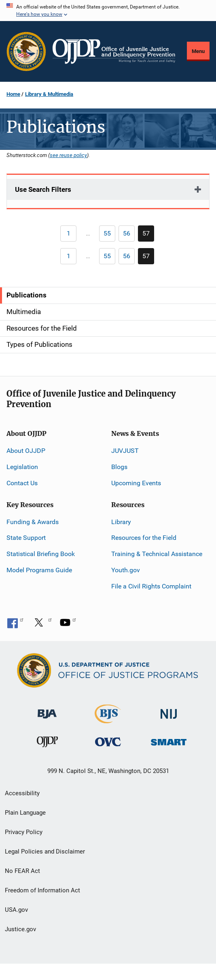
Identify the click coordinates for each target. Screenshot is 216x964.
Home (13, 94)
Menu (198, 51)
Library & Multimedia (49, 94)
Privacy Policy (23, 832)
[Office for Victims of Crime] (108, 741)
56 (129, 234)
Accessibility (22, 793)
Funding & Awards (32, 522)
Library (121, 522)
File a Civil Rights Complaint (151, 586)
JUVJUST (125, 450)
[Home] (114, 51)
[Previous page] (68, 233)
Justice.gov (20, 929)
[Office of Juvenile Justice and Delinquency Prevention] (47, 743)
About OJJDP (25, 450)
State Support (26, 537)
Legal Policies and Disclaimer (45, 851)
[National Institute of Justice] (169, 710)
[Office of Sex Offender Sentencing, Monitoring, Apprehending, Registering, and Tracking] (168, 740)
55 (109, 234)
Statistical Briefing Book (40, 554)
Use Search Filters (43, 189)
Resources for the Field (143, 537)
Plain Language (25, 812)
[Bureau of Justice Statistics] (108, 720)
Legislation (22, 467)
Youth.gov (125, 570)
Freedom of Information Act (42, 890)
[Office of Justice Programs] (26, 51)
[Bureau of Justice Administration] (47, 710)
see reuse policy (68, 155)
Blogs (119, 467)
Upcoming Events (136, 483)
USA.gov (16, 909)
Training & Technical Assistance (156, 554)
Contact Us (22, 483)
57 (148, 235)
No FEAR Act (22, 871)
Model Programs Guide (39, 570)
